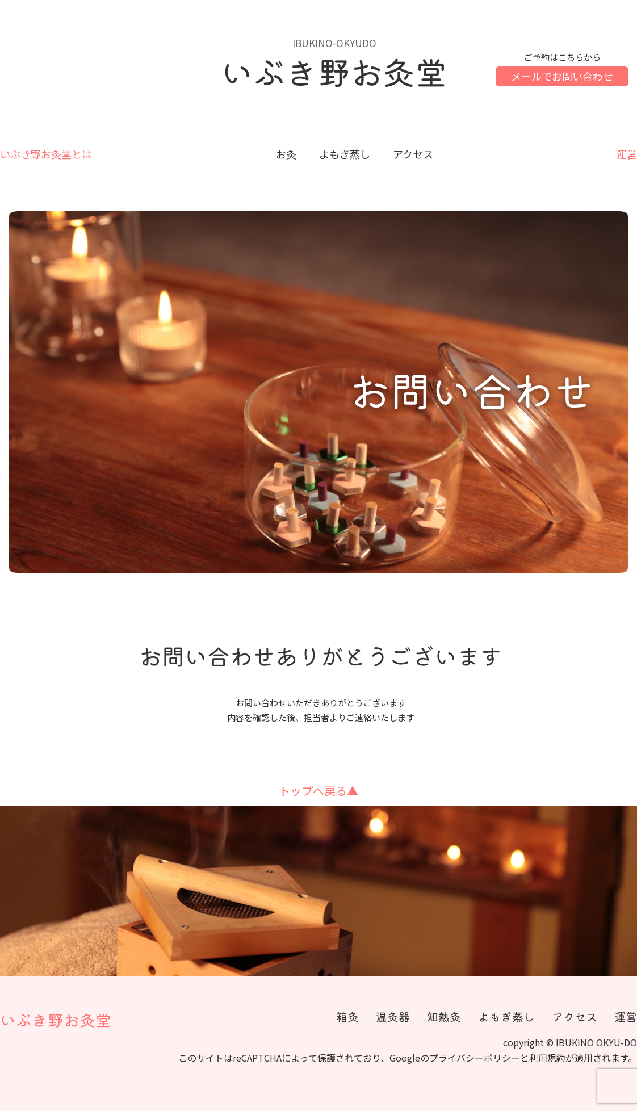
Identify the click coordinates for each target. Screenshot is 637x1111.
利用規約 (547, 1057)
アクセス (413, 153)
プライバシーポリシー (474, 1057)
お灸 (286, 153)
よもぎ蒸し (344, 153)
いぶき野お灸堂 (55, 1020)
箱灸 (347, 1016)
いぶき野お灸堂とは (46, 153)
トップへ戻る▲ (318, 790)
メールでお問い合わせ (562, 76)
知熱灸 (444, 1016)
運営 (627, 153)
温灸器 (393, 1016)
